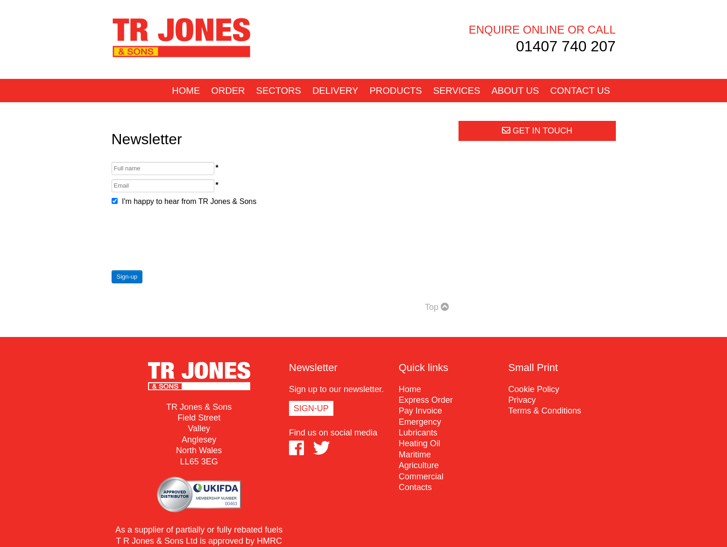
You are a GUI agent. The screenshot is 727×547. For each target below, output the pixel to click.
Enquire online (517, 29)
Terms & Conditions (544, 410)
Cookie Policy (533, 389)
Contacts (415, 487)
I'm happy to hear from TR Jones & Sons (184, 201)
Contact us (580, 90)
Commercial (421, 476)
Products (395, 90)
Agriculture (419, 465)
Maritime (415, 454)
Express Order (426, 400)
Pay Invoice (420, 410)
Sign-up (127, 276)
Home (186, 90)
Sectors (278, 90)
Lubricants (418, 432)
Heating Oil (419, 443)
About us (515, 90)
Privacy (522, 400)
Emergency (420, 422)
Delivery (335, 90)
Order (228, 90)
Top (437, 307)
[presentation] (183, 238)
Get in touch (537, 130)
